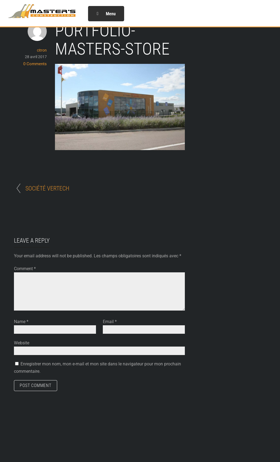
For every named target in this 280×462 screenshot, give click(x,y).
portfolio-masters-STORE (112, 40)
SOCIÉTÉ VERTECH (47, 188)
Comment (25, 268)
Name (21, 321)
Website (21, 342)
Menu (106, 13)
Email (110, 321)
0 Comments (35, 63)
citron (42, 50)
